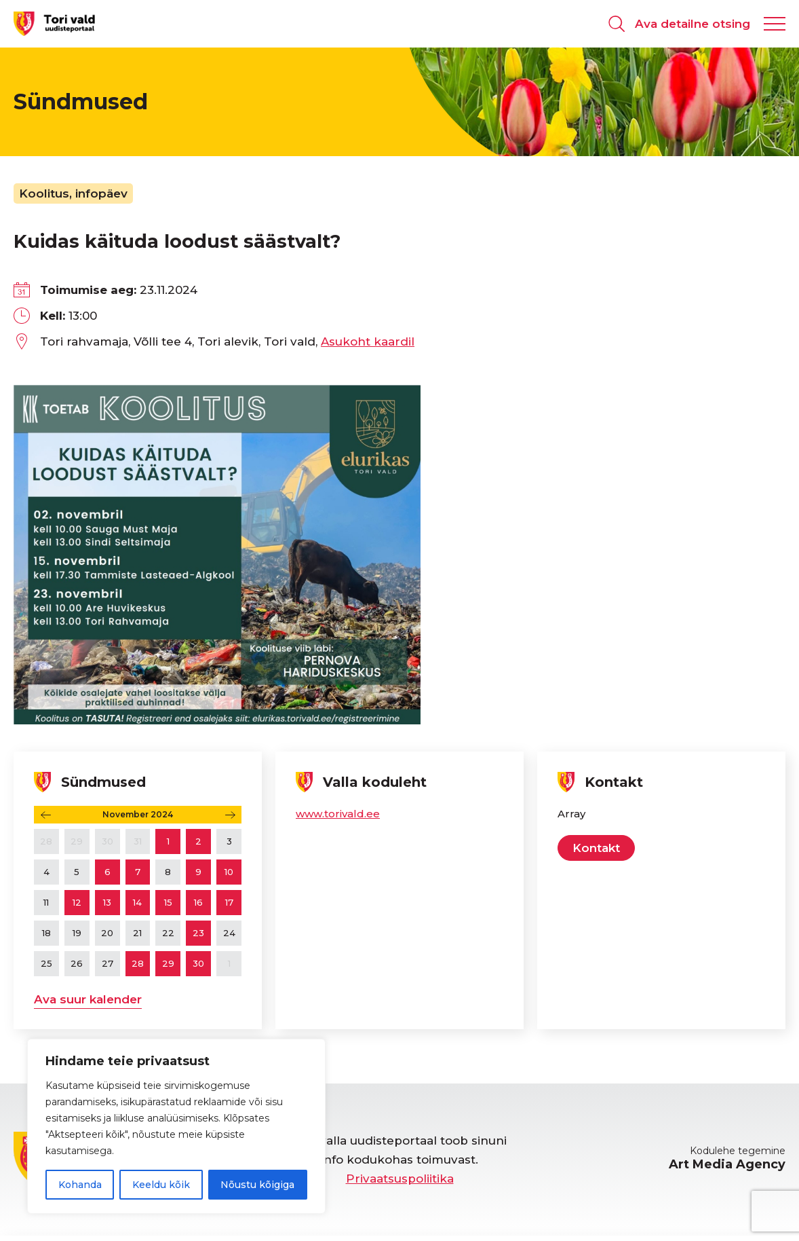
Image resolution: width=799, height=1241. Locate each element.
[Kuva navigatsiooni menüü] (774, 24)
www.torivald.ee (338, 813)
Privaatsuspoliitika (400, 1178)
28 (138, 963)
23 (198, 932)
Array (571, 813)
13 (107, 902)
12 (77, 902)
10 (229, 871)
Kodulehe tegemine (727, 1158)
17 (229, 902)
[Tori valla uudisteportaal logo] (54, 23)
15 (168, 902)
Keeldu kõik (161, 1185)
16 (198, 902)
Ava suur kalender (88, 999)
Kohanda (80, 1185)
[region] (176, 1126)
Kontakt (596, 848)
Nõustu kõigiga (257, 1185)
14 (137, 902)
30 (198, 963)
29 (168, 963)
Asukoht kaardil (367, 341)
